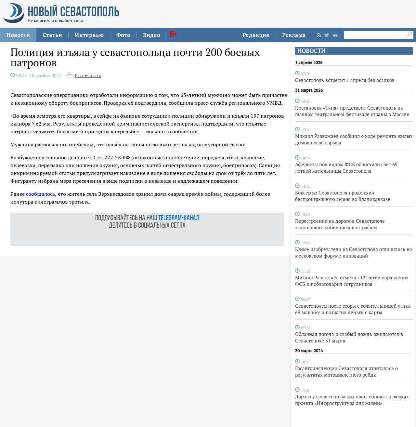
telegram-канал (178, 218)
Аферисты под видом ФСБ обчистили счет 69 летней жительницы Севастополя (346, 167)
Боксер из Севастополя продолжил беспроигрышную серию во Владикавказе (342, 195)
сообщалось (40, 193)
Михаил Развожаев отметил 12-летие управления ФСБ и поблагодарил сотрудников (352, 280)
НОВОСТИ (311, 51)
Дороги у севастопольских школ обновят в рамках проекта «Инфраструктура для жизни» (352, 399)
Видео (151, 35)
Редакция (255, 35)
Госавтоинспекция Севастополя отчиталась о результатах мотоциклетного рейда (346, 371)
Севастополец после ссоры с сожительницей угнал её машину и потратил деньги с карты (352, 308)
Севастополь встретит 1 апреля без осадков (345, 80)
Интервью (89, 35)
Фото (123, 35)
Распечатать (88, 75)
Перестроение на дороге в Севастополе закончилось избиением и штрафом (340, 224)
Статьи (52, 35)
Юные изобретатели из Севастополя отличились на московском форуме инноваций (353, 252)
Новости (18, 35)
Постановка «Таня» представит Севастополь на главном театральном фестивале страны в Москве (352, 110)
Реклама (294, 35)
